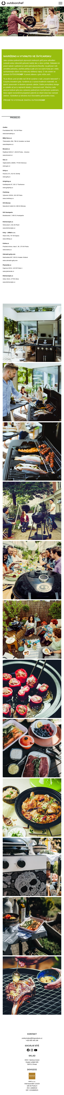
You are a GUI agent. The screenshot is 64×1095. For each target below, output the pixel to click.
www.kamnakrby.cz (9, 133)
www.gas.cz (6, 166)
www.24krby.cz (7, 239)
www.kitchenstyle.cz (9, 228)
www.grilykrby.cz (8, 187)
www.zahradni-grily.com (10, 260)
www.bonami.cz (7, 155)
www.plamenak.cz (8, 271)
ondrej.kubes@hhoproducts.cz (32, 1038)
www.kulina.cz (7, 249)
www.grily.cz (6, 177)
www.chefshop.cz (8, 198)
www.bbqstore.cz (8, 144)
